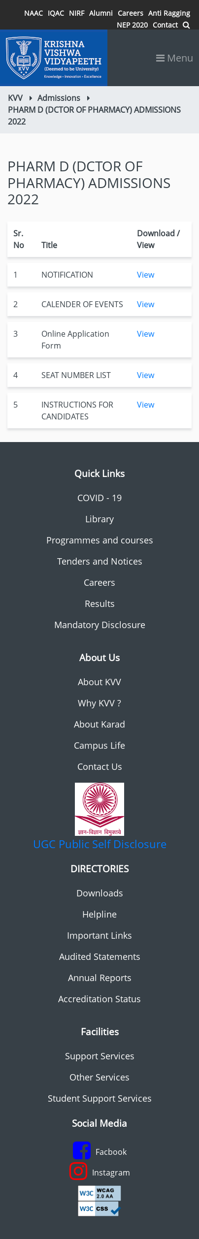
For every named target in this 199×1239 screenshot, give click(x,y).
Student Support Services (100, 1098)
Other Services (99, 1077)
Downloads (99, 893)
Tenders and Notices (99, 561)
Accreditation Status (99, 999)
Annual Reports (100, 978)
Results (100, 603)
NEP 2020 (132, 25)
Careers (130, 13)
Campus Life (99, 745)
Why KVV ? (99, 703)
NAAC (33, 13)
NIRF (76, 13)
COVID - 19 (99, 498)
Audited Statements (99, 956)
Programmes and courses (99, 540)
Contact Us (99, 766)
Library (99, 519)
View (145, 274)
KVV (15, 98)
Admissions (58, 98)
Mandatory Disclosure (99, 625)
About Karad (99, 724)
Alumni (101, 13)
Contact (165, 25)
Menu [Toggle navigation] (174, 57)
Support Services (99, 1056)
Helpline (99, 914)
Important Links (99, 935)
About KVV (99, 682)
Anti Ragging (169, 13)
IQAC (56, 13)
